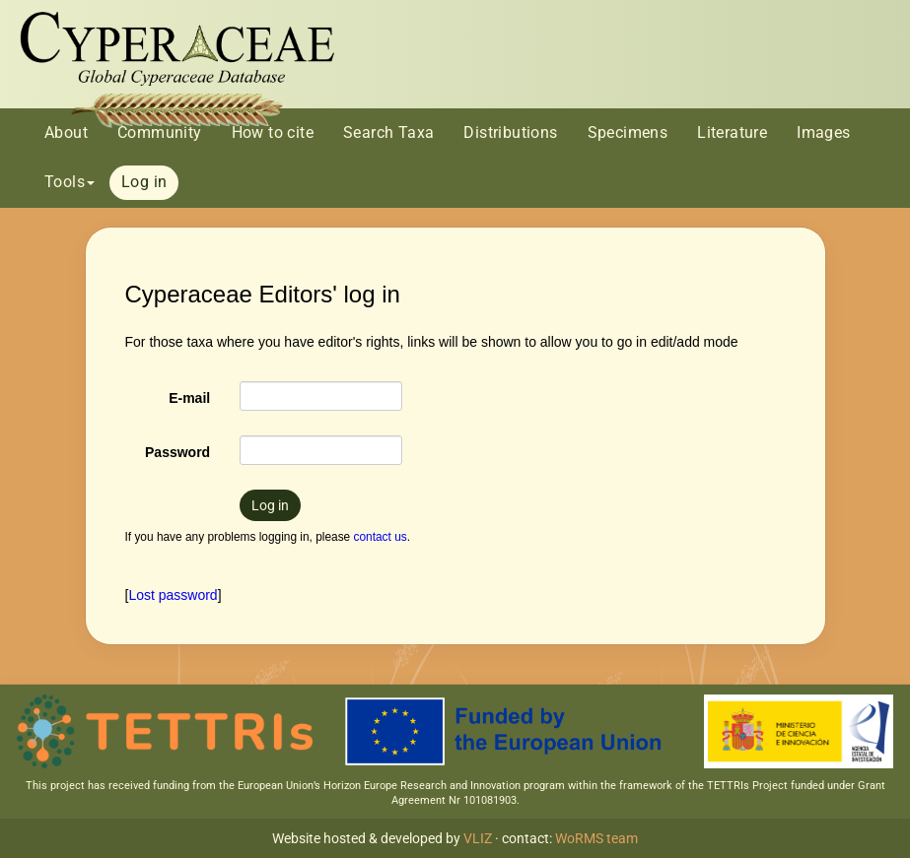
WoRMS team (596, 838)
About (66, 132)
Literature (732, 132)
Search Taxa (388, 132)
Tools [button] (69, 181)
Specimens (628, 132)
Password (177, 452)
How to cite (273, 132)
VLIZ (477, 838)
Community (159, 132)
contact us (380, 537)
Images (823, 132)
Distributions (510, 132)
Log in (144, 181)
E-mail (189, 398)
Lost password (172, 595)
